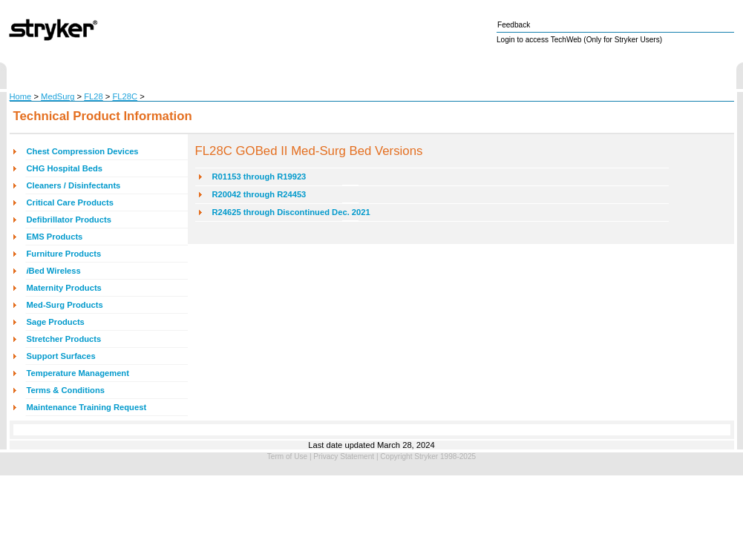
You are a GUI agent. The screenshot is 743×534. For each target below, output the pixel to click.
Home (21, 96)
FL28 (93, 96)
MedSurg (57, 96)
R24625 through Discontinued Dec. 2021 (291, 212)
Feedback (513, 25)
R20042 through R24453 (259, 194)
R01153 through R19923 (259, 176)
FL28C (125, 96)
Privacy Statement (343, 456)
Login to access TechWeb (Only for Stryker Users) (579, 40)
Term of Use (287, 456)
